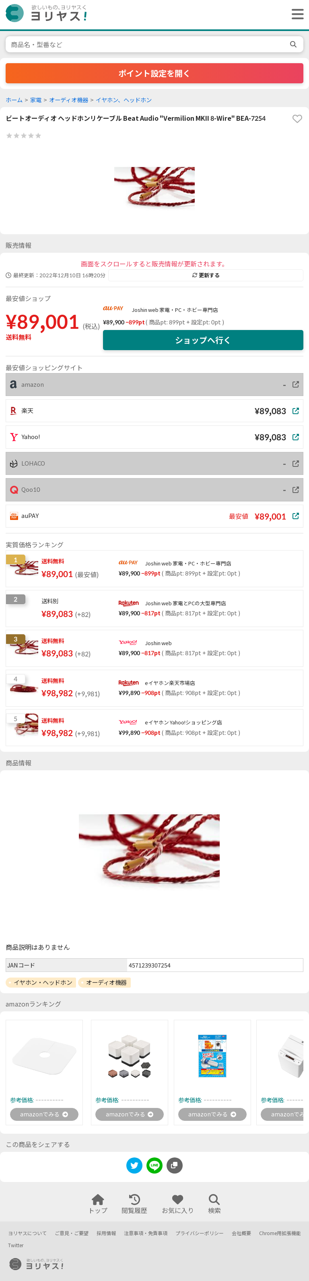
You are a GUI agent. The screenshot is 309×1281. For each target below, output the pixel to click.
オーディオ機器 (68, 100)
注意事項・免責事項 (145, 1233)
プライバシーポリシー (199, 1233)
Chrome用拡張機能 (280, 1233)
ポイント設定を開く (154, 73)
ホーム (14, 100)
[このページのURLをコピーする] (175, 1167)
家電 (35, 100)
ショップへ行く (203, 340)
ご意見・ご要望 (72, 1233)
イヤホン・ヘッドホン (43, 982)
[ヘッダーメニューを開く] (296, 14)
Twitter (15, 1246)
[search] (294, 44)
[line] (154, 1168)
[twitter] (134, 1168)
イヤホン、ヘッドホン (124, 100)
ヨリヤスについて (27, 1233)
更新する (206, 275)
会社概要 (241, 1233)
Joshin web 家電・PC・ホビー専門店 (175, 310)
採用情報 (106, 1233)
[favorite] (297, 119)
